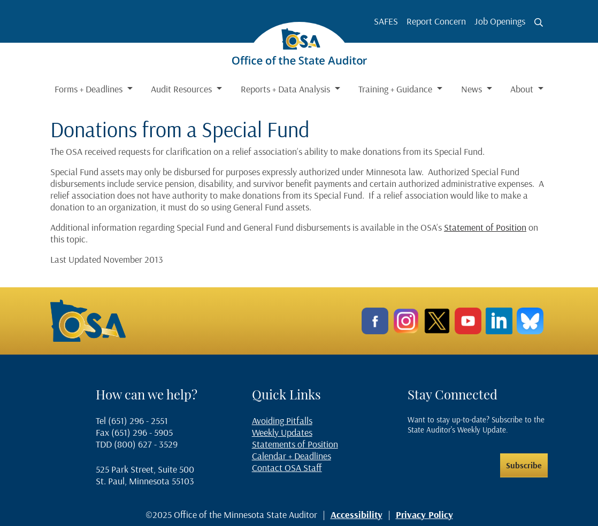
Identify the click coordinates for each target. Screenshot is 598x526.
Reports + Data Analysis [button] (286, 89)
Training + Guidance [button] (396, 89)
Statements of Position (295, 444)
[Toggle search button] (539, 22)
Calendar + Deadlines (291, 456)
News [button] (472, 89)
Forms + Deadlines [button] (90, 89)
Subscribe (524, 465)
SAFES (386, 21)
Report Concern (436, 21)
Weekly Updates (282, 432)
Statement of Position (485, 227)
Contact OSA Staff (287, 467)
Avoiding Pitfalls (282, 420)
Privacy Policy (424, 514)
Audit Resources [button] (182, 89)
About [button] (522, 89)
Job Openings (499, 21)
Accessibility (356, 514)
